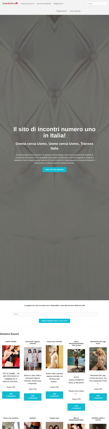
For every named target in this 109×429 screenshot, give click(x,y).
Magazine (58, 4)
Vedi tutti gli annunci (54, 169)
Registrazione (62, 11)
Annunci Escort (28, 4)
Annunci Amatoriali (44, 4)
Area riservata (75, 11)
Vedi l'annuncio (11, 395)
